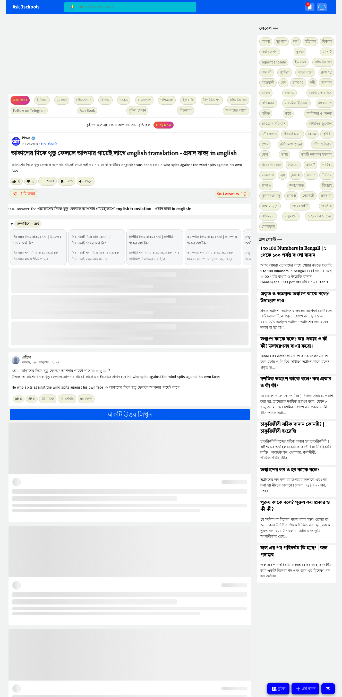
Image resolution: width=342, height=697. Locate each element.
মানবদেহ (268, 175)
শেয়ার (47, 181)
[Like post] (16, 181)
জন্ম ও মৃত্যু (270, 206)
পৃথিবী (327, 134)
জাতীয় (326, 206)
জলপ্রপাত (296, 185)
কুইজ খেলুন (137, 110)
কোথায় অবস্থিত (320, 93)
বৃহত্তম (312, 134)
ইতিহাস (310, 41)
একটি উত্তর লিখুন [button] (130, 414)
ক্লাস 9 (327, 52)
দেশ (283, 82)
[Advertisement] (129, 57)
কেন (265, 154)
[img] (310, 7)
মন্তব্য (47, 399)
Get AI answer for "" (100, 209)
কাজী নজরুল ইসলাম (316, 154)
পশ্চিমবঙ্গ (166, 100)
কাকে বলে (305, 72)
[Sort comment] (232, 194)
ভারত (266, 93)
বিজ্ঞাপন (185, 110)
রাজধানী (268, 82)
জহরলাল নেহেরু (319, 216)
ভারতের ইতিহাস (274, 124)
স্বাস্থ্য (284, 154)
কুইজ (300, 52)
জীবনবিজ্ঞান (293, 134)
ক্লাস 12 (326, 72)
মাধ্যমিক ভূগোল (320, 124)
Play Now (163, 125)
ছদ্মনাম (289, 93)
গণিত (266, 113)
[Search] (130, 7)
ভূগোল (281, 41)
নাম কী (266, 72)
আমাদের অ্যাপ (236, 110)
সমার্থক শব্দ (270, 52)
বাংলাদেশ (325, 103)
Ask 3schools (26, 7)
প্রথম (265, 144)
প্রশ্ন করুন (305, 689)
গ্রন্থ (282, 175)
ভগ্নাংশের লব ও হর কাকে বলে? (289, 470)
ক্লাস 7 (310, 165)
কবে (288, 113)
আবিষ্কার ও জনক (319, 113)
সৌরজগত (269, 134)
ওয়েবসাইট (300, 206)
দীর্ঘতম (327, 175)
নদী (312, 82)
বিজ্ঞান (327, 41)
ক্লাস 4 (266, 185)
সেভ (67, 181)
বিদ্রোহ (327, 185)
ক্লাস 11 (326, 196)
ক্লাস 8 (295, 175)
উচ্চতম (293, 165)
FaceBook (87, 110)
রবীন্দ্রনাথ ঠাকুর (291, 144)
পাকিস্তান (268, 216)
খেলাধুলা (268, 226)
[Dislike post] (30, 181)
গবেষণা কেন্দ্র (271, 165)
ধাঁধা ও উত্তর (322, 144)
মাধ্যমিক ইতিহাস (296, 103)
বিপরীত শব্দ (211, 100)
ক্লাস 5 (310, 175)
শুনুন (85, 181)
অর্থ (295, 41)
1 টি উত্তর (23, 193)
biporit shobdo (274, 62)
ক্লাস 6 (291, 196)
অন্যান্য (326, 82)
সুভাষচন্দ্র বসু (271, 196)
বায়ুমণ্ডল (291, 216)
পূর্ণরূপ (284, 72)
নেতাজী (308, 196)
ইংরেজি (188, 100)
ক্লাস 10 (298, 82)
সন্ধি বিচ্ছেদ (238, 100)
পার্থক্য (327, 165)
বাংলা (266, 41)
